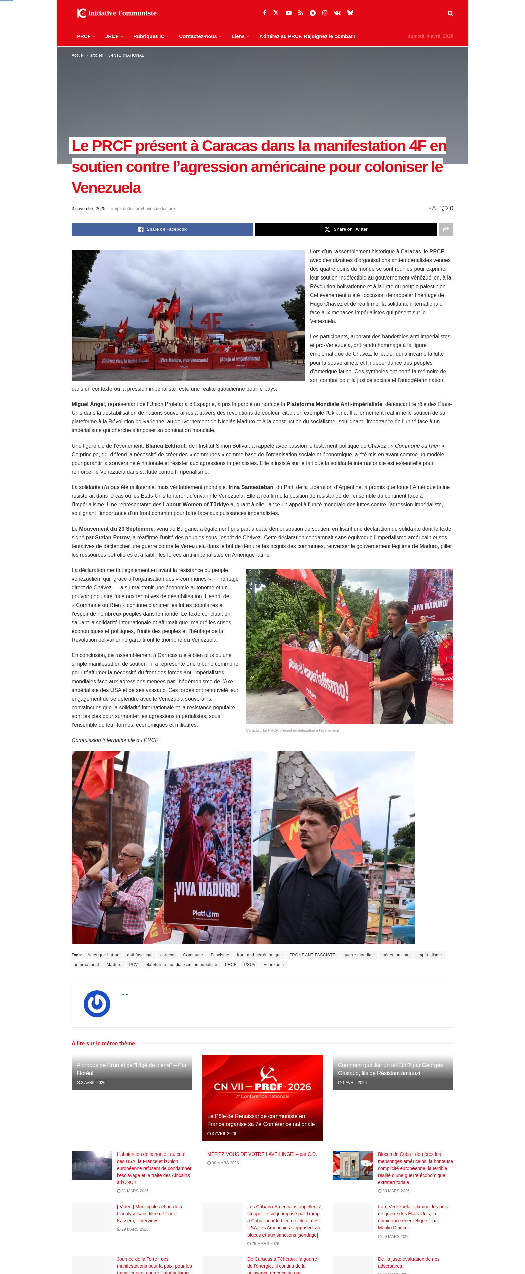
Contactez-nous (198, 36)
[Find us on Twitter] (276, 13)
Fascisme (220, 955)
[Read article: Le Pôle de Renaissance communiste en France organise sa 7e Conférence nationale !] (262, 1098)
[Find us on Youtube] (289, 13)
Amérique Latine (103, 955)
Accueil (78, 55)
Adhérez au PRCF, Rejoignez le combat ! (307, 36)
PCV (133, 964)
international (87, 964)
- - (125, 994)
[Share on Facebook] (162, 229)
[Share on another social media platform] (446, 229)
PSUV (250, 964)
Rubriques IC (148, 36)
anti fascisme (140, 955)
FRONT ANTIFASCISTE (312, 955)
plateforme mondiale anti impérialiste (181, 964)
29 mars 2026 (133, 1235)
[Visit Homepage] (115, 13)
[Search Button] (450, 13)
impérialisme (430, 955)
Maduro (114, 964)
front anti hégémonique (259, 955)
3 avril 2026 (91, 1082)
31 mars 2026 (133, 1191)
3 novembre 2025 (88, 208)
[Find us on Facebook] (264, 13)
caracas (168, 955)
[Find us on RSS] (300, 13)
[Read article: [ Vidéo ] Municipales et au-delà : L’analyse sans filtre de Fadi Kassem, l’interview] (92, 1223)
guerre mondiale (359, 955)
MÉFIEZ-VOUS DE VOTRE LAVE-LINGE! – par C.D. (262, 1154)
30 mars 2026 (223, 1163)
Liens (238, 36)
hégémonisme (396, 955)
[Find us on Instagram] (324, 13)
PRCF (84, 36)
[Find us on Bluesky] (350, 13)
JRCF (112, 36)
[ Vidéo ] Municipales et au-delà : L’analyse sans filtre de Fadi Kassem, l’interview (151, 1219)
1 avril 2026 (352, 1082)
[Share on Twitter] (346, 229)
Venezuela (274, 964)
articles (96, 55)
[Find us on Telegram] (313, 13)
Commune (193, 955)
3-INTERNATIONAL (126, 55)
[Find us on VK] (337, 13)
